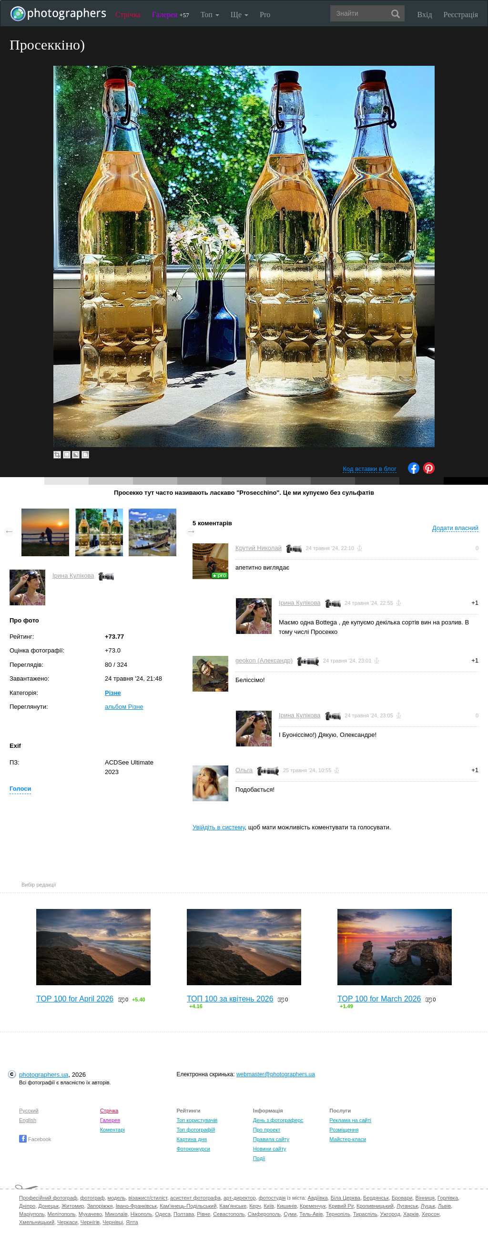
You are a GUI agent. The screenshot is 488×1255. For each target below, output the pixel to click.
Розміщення (343, 1130)
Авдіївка (318, 1198)
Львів (444, 1206)
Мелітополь (62, 1214)
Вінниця (425, 1198)
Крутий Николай (258, 547)
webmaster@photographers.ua (275, 1074)
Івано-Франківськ (136, 1206)
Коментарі (112, 1130)
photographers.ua (43, 1074)
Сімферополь (264, 1214)
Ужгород (390, 1214)
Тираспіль (365, 1214)
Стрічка (128, 14)
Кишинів (287, 1206)
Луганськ (407, 1206)
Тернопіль (338, 1214)
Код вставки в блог (369, 468)
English (27, 1120)
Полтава (183, 1214)
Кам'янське (233, 1206)
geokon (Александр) (264, 660)
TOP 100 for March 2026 (379, 999)
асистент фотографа (195, 1198)
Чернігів (90, 1222)
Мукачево (90, 1214)
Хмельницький (36, 1222)
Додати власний (455, 527)
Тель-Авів (311, 1214)
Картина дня (191, 1139)
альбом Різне (124, 706)
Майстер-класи (347, 1139)
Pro (265, 14)
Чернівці (112, 1222)
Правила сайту (271, 1139)
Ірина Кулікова (73, 575)
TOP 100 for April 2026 (74, 999)
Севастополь (228, 1214)
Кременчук (312, 1206)
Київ (269, 1206)
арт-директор (240, 1198)
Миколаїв (116, 1214)
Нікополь (141, 1214)
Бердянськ (376, 1198)
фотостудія (272, 1198)
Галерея (170, 14)
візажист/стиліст (147, 1198)
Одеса (162, 1214)
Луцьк (428, 1206)
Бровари (402, 1198)
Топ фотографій (195, 1130)
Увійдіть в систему (219, 827)
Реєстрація (461, 14)
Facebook (35, 1139)
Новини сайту (269, 1149)
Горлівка (447, 1198)
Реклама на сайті (350, 1120)
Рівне (203, 1214)
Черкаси (67, 1222)
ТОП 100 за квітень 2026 (230, 999)
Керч (255, 1206)
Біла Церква (345, 1198)
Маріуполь (31, 1214)
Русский (29, 1110)
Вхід (424, 14)
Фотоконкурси (193, 1149)
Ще (239, 14)
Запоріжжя (99, 1206)
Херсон (430, 1214)
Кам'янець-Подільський (188, 1206)
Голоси (20, 788)
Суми (290, 1214)
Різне (113, 692)
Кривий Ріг (341, 1206)
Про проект (266, 1130)
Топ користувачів (196, 1120)
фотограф (92, 1198)
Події (259, 1158)
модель (117, 1198)
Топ (210, 14)
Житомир (72, 1206)
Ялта (132, 1222)
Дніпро (27, 1206)
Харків (411, 1214)
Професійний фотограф (48, 1198)
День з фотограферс (278, 1120)
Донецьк (48, 1206)
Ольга (244, 770)
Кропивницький (375, 1206)
